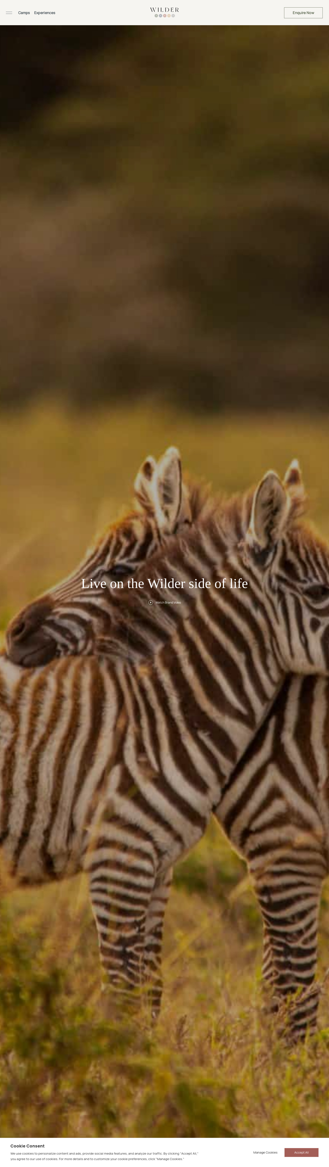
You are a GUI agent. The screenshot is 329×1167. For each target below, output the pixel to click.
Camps (24, 12)
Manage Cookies (265, 1152)
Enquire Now (303, 12)
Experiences (44, 12)
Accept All (301, 1152)
